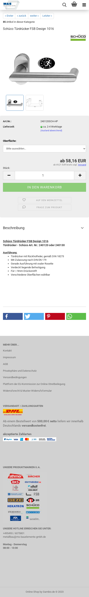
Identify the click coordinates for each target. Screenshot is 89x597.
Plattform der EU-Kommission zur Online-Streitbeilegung (34, 384)
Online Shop (32, 591)
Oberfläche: (9, 140)
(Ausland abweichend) (51, 130)
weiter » (34, 15)
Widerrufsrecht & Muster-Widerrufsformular (27, 390)
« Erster (9, 15)
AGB (5, 364)
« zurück (21, 15)
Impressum (9, 357)
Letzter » (47, 15)
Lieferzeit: (9, 126)
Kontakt (7, 350)
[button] (13, 316)
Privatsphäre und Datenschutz (20, 370)
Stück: (6, 167)
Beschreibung (13, 228)
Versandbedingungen (15, 377)
